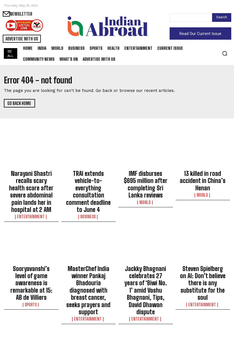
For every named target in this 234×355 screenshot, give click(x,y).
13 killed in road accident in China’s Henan (202, 175)
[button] (224, 53)
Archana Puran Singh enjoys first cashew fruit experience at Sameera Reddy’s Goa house (31, 332)
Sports (31, 269)
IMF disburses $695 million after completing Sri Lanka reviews (145, 177)
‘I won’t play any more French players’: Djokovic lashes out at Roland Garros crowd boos (202, 332)
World (146, 188)
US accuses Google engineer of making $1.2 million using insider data (88, 329)
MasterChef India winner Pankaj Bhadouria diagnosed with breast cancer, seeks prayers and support (88, 258)
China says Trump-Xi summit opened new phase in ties (146, 329)
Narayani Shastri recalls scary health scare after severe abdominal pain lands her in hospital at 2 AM (31, 182)
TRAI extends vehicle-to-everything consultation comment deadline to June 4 (88, 180)
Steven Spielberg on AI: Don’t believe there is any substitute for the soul (202, 253)
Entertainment (31, 198)
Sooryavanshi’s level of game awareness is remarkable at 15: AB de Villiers (31, 256)
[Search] (221, 17)
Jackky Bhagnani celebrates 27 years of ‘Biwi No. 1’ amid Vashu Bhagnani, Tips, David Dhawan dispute (145, 258)
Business (88, 193)
